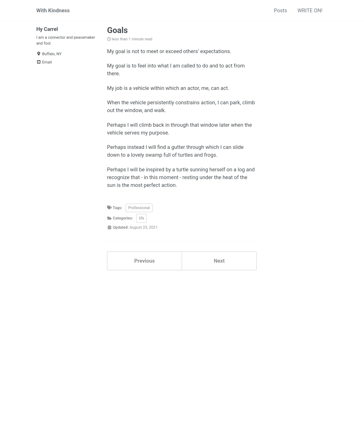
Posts (280, 10)
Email (44, 62)
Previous (144, 261)
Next (219, 261)
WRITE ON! (310, 10)
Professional (139, 208)
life (141, 218)
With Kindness (53, 10)
